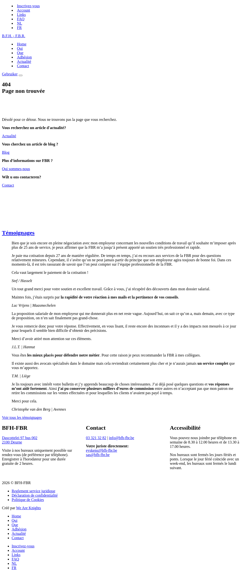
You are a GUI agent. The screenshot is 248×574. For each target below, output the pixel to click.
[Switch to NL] (19, 23)
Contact (23, 66)
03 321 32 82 (96, 438)
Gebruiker (10, 74)
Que (20, 53)
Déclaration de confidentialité (35, 495)
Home (21, 44)
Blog (5, 152)
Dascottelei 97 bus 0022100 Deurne (19, 440)
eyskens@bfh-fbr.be (101, 450)
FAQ (20, 19)
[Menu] (21, 75)
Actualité (24, 61)
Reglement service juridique (33, 491)
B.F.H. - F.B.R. (13, 36)
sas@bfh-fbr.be (98, 455)
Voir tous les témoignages (22, 417)
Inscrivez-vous (28, 6)
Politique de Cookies (28, 500)
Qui (20, 48)
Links (21, 15)
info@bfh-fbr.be (121, 438)
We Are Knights (28, 508)
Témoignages (18, 233)
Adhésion (24, 57)
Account (23, 10)
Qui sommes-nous (16, 169)
